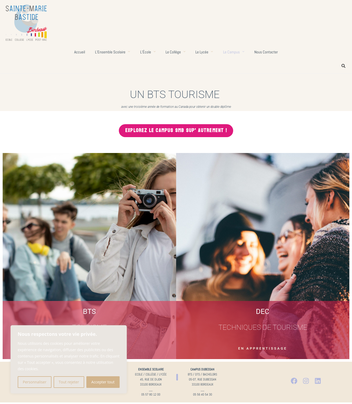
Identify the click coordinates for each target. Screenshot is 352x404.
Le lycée (204, 51)
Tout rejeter (69, 381)
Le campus (234, 51)
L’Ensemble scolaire (111, 51)
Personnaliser (34, 381)
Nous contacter (267, 51)
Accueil (78, 51)
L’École (147, 51)
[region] (69, 359)
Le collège (175, 51)
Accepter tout (103, 381)
